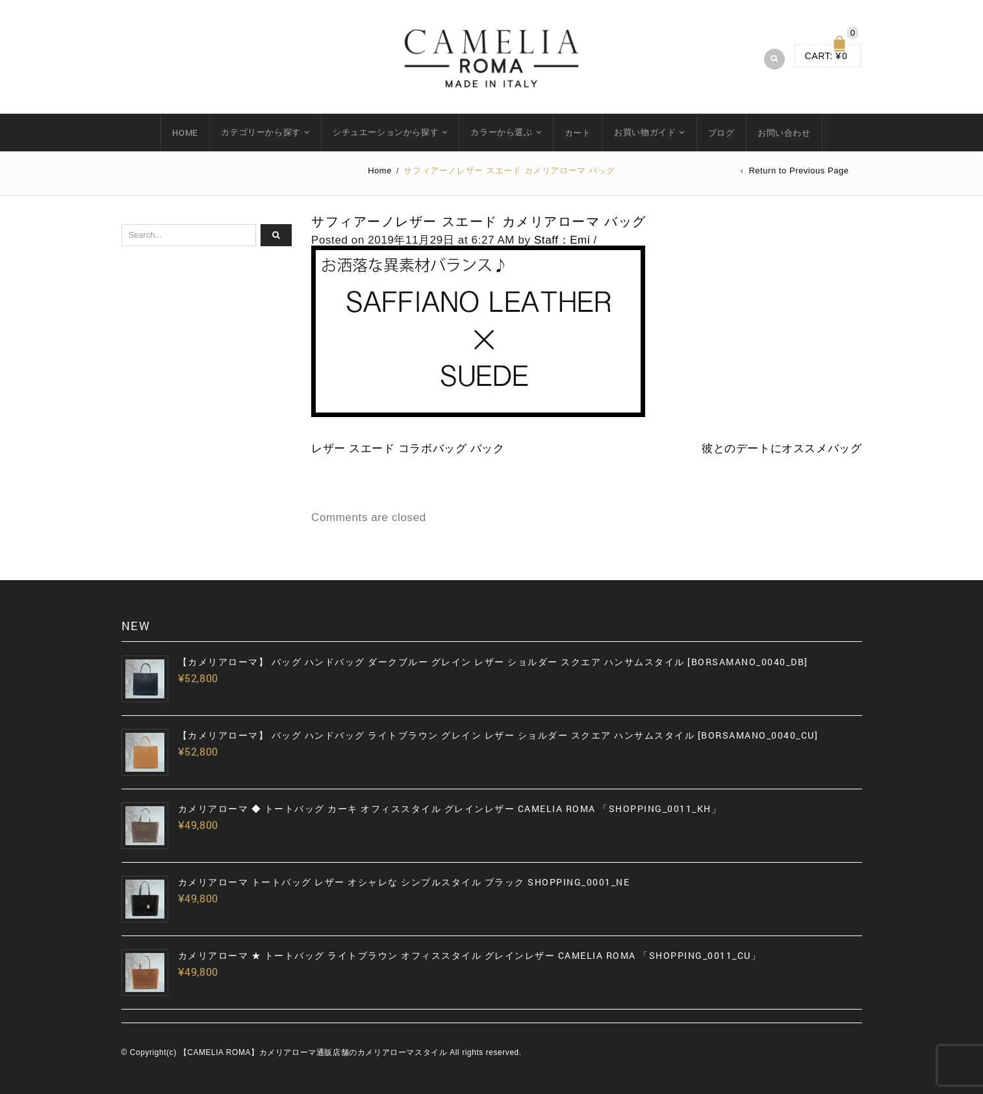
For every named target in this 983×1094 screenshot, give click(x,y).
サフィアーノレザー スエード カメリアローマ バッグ (478, 221)
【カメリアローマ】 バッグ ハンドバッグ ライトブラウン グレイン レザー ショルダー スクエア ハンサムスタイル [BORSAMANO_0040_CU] (498, 735)
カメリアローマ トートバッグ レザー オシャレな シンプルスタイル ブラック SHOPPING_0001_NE (404, 882)
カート (578, 132)
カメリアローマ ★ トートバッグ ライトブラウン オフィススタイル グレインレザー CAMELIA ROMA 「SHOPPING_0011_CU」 (469, 955)
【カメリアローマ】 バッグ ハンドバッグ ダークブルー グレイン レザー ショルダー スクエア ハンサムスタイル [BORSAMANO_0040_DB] (493, 662)
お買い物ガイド (645, 132)
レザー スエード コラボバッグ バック (408, 448)
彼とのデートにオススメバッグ (782, 448)
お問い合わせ (784, 132)
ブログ (721, 132)
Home (380, 170)
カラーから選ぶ (501, 132)
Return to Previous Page (798, 171)
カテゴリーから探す (260, 132)
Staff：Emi (562, 240)
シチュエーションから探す (386, 132)
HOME (185, 132)
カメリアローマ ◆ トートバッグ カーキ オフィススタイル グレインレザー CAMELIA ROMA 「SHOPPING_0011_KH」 (450, 809)
